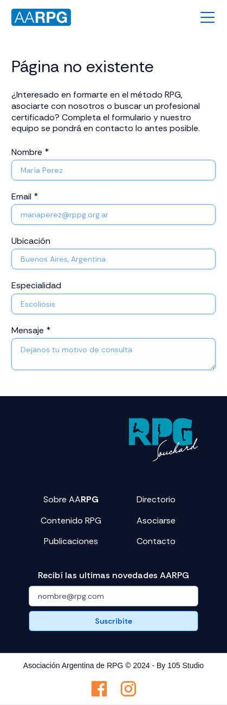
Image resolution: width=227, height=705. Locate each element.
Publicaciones (71, 541)
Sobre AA (71, 499)
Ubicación (30, 241)
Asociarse (156, 520)
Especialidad (36, 285)
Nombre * (30, 152)
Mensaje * (30, 330)
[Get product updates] (113, 596)
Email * (24, 196)
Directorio (156, 499)
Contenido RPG (71, 520)
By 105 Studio (180, 665)
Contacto (156, 541)
